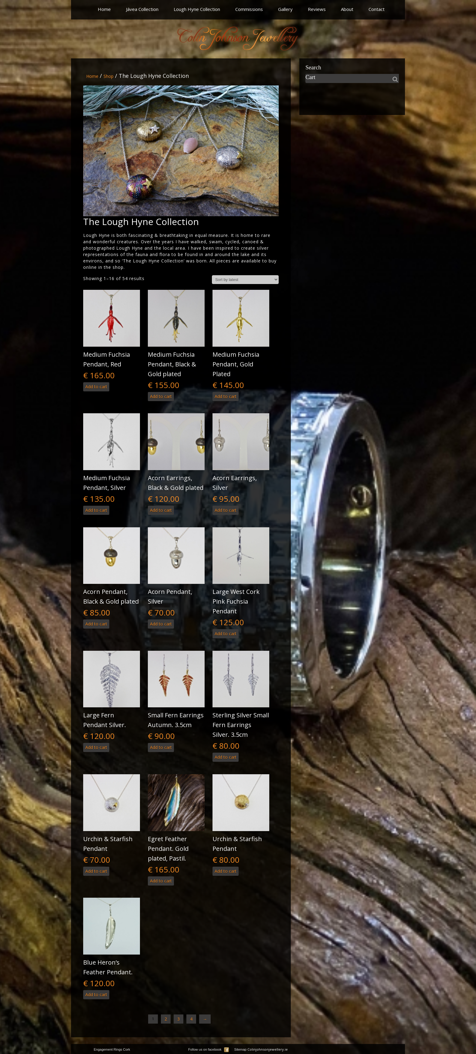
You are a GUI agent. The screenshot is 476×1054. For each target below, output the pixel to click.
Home (104, 9)
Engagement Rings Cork (112, 1049)
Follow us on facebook (208, 1049)
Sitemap (240, 1049)
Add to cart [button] (96, 387)
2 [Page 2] (166, 1019)
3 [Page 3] (178, 1019)
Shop (109, 76)
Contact (377, 9)
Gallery (285, 9)
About (347, 9)
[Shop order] (245, 279)
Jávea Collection (142, 9)
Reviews (317, 9)
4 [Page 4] (191, 1019)
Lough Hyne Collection (197, 9)
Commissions (249, 9)
